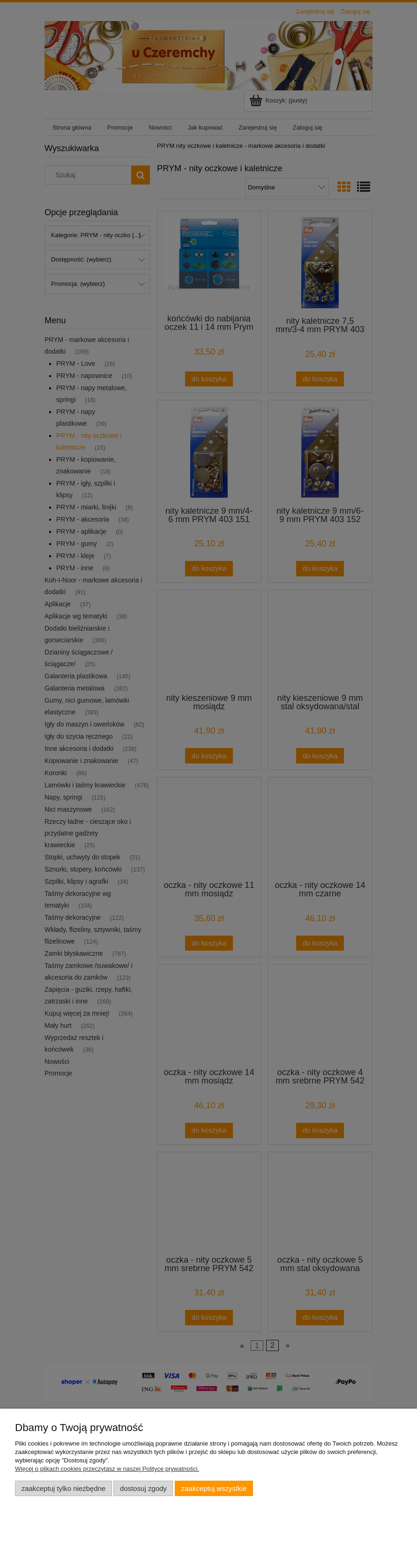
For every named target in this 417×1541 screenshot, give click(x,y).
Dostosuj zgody (143, 1488)
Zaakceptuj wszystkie (213, 1488)
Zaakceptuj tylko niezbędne (63, 1488)
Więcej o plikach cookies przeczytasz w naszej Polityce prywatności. (107, 1468)
